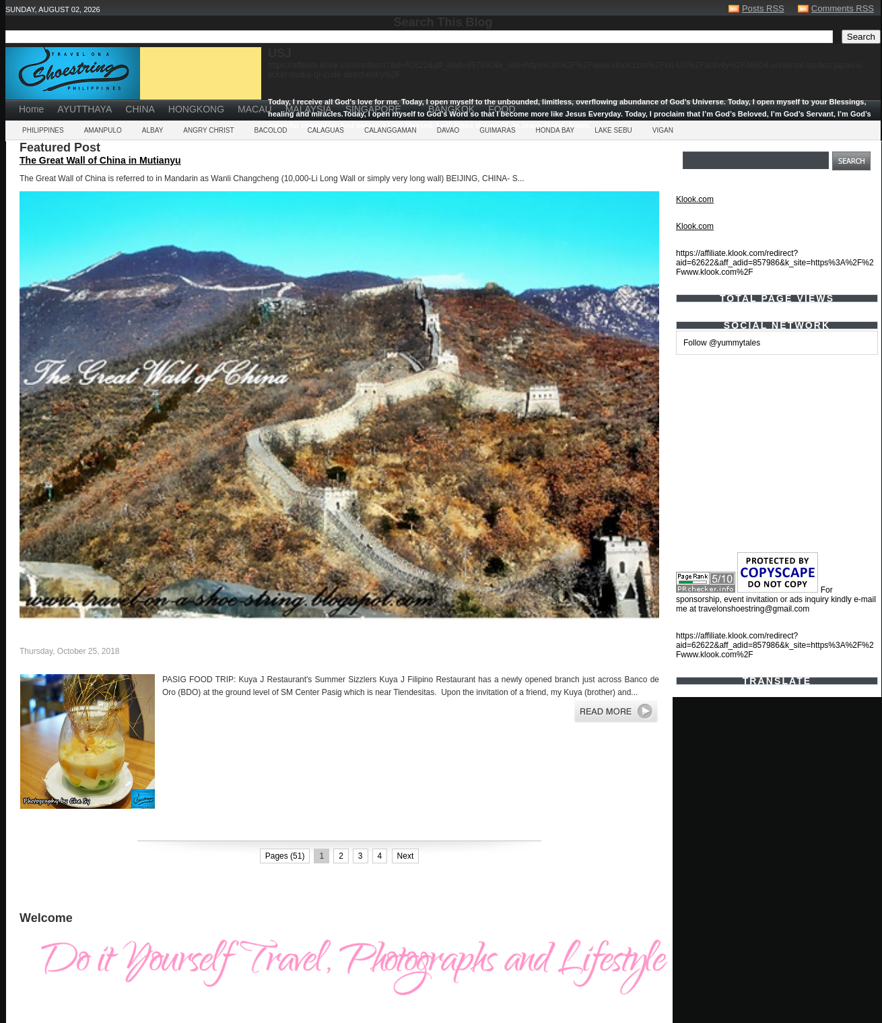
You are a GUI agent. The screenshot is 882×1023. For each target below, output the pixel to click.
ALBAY (153, 130)
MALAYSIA (308, 109)
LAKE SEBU (613, 130)
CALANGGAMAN (390, 130)
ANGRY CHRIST (208, 130)
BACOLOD (271, 130)
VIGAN (662, 130)
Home (31, 109)
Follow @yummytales (721, 343)
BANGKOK (451, 109)
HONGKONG (196, 109)
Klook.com (695, 199)
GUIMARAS (497, 130)
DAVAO (448, 130)
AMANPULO (103, 130)
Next (405, 856)
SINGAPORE (373, 109)
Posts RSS (763, 8)
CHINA (140, 109)
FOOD (501, 109)
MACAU (255, 109)
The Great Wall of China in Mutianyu (100, 160)
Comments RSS (842, 8)
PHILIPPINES (43, 130)
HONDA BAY (555, 130)
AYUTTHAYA (84, 109)
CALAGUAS (325, 130)
